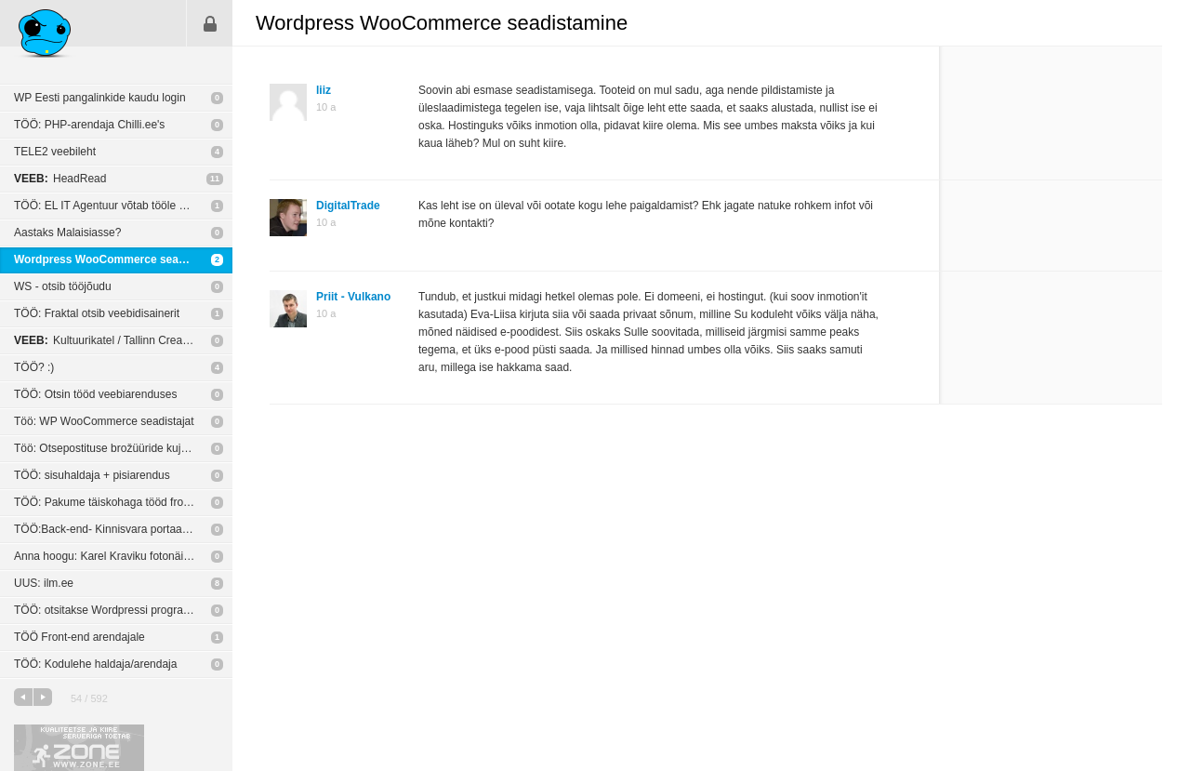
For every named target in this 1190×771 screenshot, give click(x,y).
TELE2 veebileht (55, 151)
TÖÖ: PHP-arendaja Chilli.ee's (89, 124)
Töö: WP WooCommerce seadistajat (104, 421)
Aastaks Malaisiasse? (67, 232)
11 (214, 178)
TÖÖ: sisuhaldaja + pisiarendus (92, 475)
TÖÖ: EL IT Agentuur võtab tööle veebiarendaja (123, 205)
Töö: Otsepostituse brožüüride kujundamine (122, 448)
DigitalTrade (348, 205)
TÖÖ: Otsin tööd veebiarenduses (95, 394)
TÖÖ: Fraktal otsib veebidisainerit (96, 313)
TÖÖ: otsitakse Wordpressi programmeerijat (123, 610)
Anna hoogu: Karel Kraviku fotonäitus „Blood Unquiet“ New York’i (123, 556)
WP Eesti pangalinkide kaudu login (100, 97)
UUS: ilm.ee (43, 583)
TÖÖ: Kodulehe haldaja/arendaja (95, 664)
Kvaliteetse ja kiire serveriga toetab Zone (79, 747)
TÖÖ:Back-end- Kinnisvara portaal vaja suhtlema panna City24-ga (123, 529)
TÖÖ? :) (34, 367)
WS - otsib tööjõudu (63, 286)
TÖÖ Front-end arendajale (79, 637)
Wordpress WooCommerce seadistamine (122, 259)
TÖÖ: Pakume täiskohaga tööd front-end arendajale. (123, 502)
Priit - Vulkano (353, 296)
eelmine (23, 697)
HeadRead (60, 178)
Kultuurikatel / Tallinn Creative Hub (118, 340)
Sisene (210, 23)
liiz (323, 90)
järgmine (42, 697)
